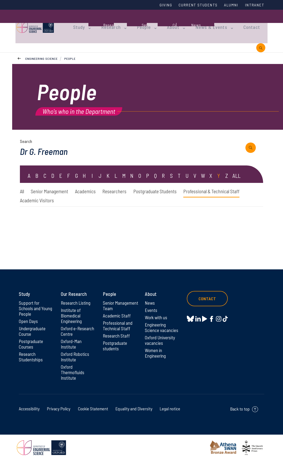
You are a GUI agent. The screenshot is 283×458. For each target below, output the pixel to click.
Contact (240, 22)
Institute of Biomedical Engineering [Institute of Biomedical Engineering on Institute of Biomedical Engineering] (72, 310)
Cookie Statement (93, 406)
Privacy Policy (58, 406)
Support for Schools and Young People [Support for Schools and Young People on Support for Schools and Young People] (36, 303)
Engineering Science (41, 51)
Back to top (240, 406)
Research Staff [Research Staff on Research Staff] (117, 337)
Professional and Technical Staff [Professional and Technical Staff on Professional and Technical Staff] (118, 326)
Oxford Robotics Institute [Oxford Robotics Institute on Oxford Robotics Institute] (75, 353)
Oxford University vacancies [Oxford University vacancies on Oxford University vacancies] (161, 336)
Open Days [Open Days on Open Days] (28, 316)
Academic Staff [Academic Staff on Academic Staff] (117, 316)
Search (26, 133)
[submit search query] (252, 140)
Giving (160, 5)
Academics (93, 184)
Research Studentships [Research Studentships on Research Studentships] (31, 353)
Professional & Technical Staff (51, 194)
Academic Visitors (109, 194)
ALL (236, 168)
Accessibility (29, 406)
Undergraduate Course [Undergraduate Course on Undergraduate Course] (33, 326)
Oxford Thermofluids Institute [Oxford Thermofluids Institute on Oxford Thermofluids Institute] (73, 369)
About (167, 22)
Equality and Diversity (133, 406)
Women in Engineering (156, 349)
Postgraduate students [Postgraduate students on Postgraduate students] (115, 347)
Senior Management (53, 184)
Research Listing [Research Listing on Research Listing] (76, 297)
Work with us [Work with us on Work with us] (157, 312)
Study (79, 22)
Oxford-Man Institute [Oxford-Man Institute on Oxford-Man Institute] (71, 340)
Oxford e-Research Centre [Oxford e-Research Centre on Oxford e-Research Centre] (78, 326)
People (139, 22)
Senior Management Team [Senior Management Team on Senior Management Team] (115, 303)
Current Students (194, 5)
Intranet (254, 5)
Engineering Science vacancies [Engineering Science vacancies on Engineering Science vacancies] (162, 322)
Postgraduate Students (171, 184)
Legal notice (170, 406)
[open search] (260, 39)
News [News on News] (150, 297)
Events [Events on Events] (151, 305)
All (22, 184)
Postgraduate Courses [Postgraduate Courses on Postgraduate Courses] (31, 340)
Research (108, 22)
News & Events (202, 22)
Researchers (126, 184)
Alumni (229, 5)
